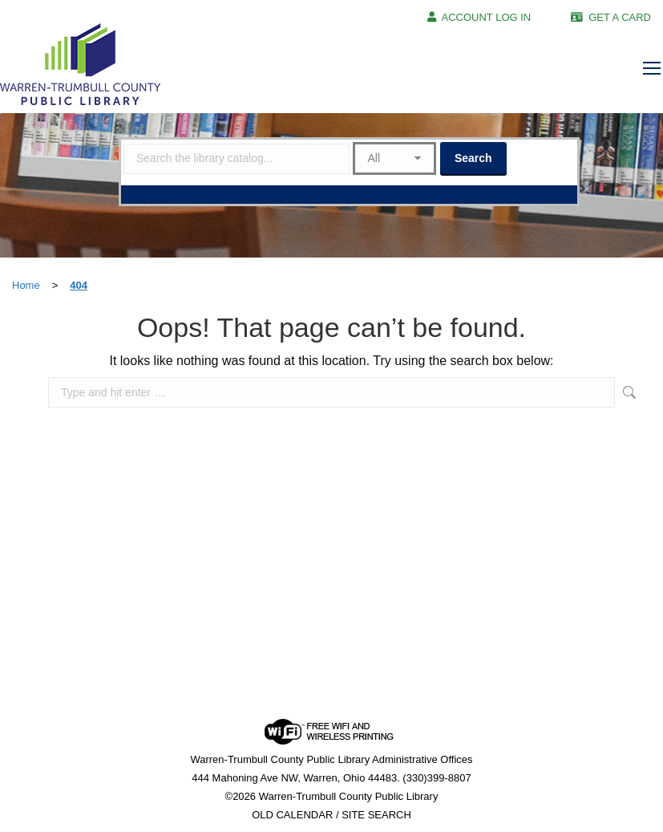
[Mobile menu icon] (652, 68)
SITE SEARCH (376, 815)
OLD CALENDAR (292, 815)
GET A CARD (619, 17)
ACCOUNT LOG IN (487, 17)
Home (26, 285)
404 (78, 285)
